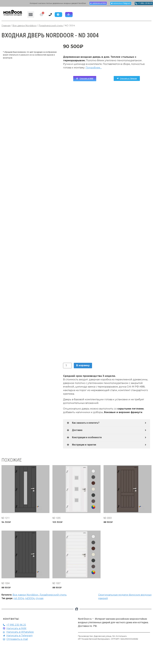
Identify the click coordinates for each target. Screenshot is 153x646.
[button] (30, 14)
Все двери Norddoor (24, 26)
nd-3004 (18, 598)
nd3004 (30, 598)
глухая (39, 598)
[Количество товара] (67, 366)
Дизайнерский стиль (51, 26)
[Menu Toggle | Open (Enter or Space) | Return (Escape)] (52, 14)
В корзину (83, 365)
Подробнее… (94, 68)
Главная (5, 26)
